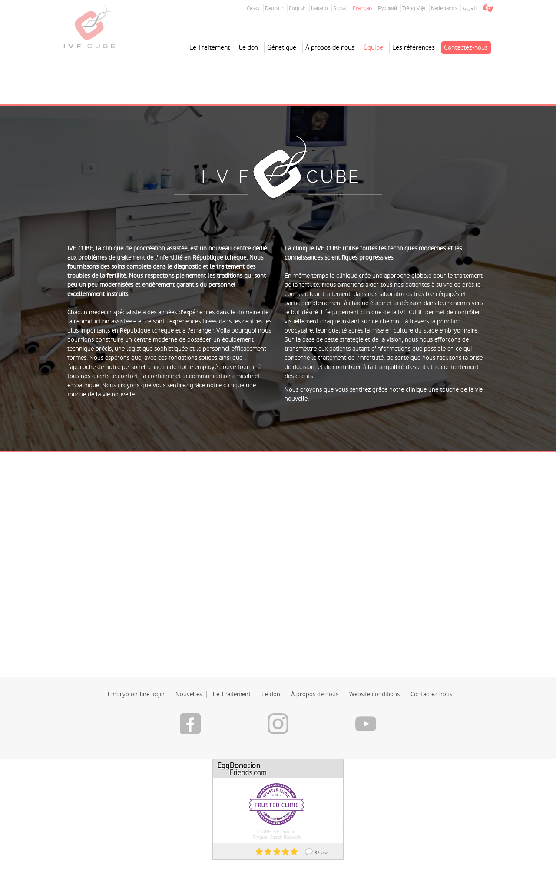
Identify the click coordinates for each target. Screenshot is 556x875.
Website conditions (374, 694)
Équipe (373, 47)
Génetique (281, 47)
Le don (248, 47)
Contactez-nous (466, 47)
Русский (387, 8)
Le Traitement (209, 47)
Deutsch (274, 8)
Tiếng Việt (414, 8)
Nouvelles (188, 694)
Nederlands (444, 8)
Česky (253, 8)
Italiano (319, 8)
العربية (469, 8)
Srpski (340, 8)
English (297, 8)
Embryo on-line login (136, 694)
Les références (413, 47)
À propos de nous (329, 47)
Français (362, 8)
